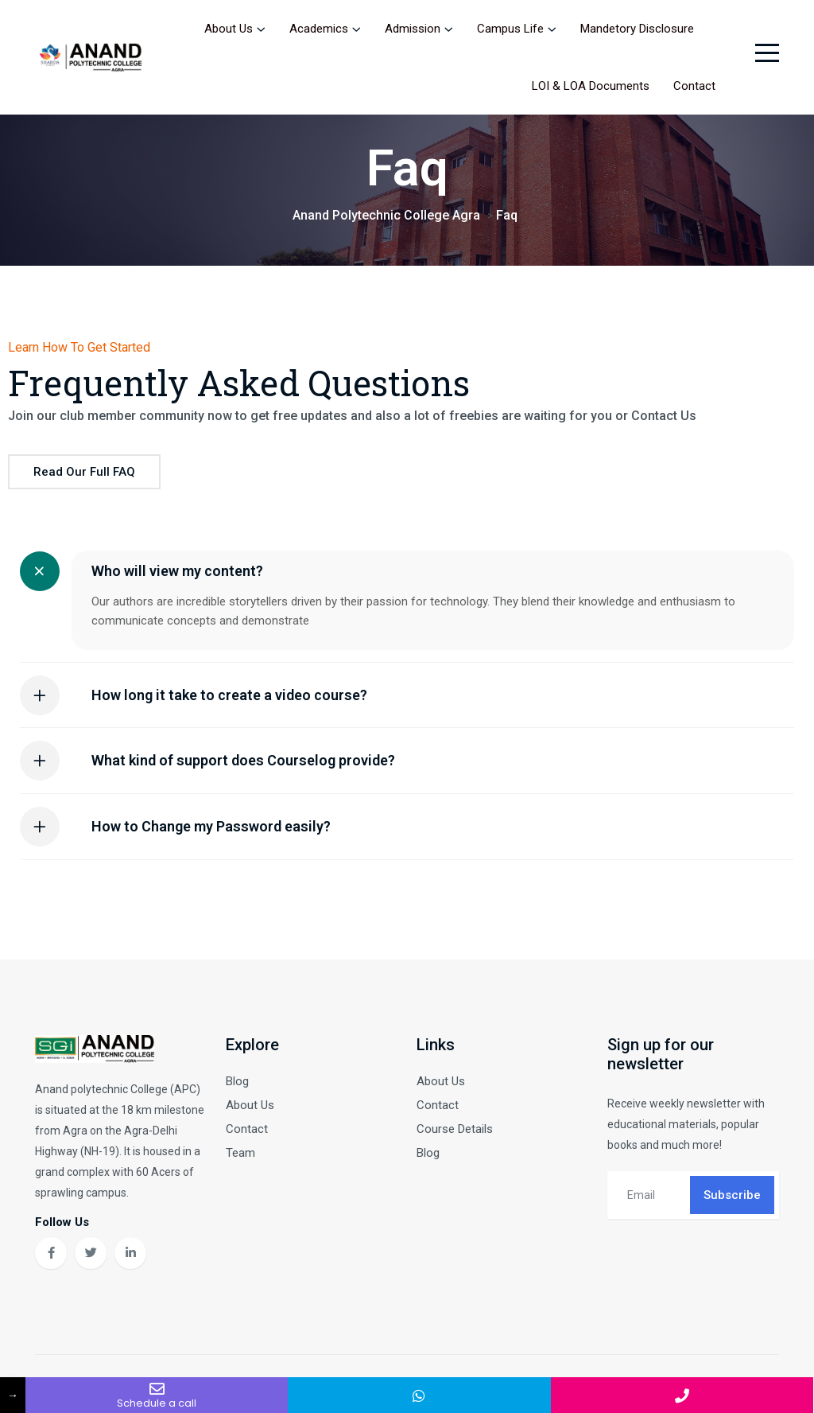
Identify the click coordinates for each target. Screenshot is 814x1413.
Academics (318, 28)
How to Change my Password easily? (211, 828)
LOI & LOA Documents (590, 86)
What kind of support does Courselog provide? (243, 762)
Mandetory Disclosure (637, 28)
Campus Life (510, 28)
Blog (237, 1083)
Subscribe (732, 1196)
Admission (412, 28)
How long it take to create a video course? (229, 696)
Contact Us (663, 418)
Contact (694, 86)
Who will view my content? (177, 573)
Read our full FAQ (84, 474)
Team (240, 1154)
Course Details (455, 1130)
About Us (228, 28)
